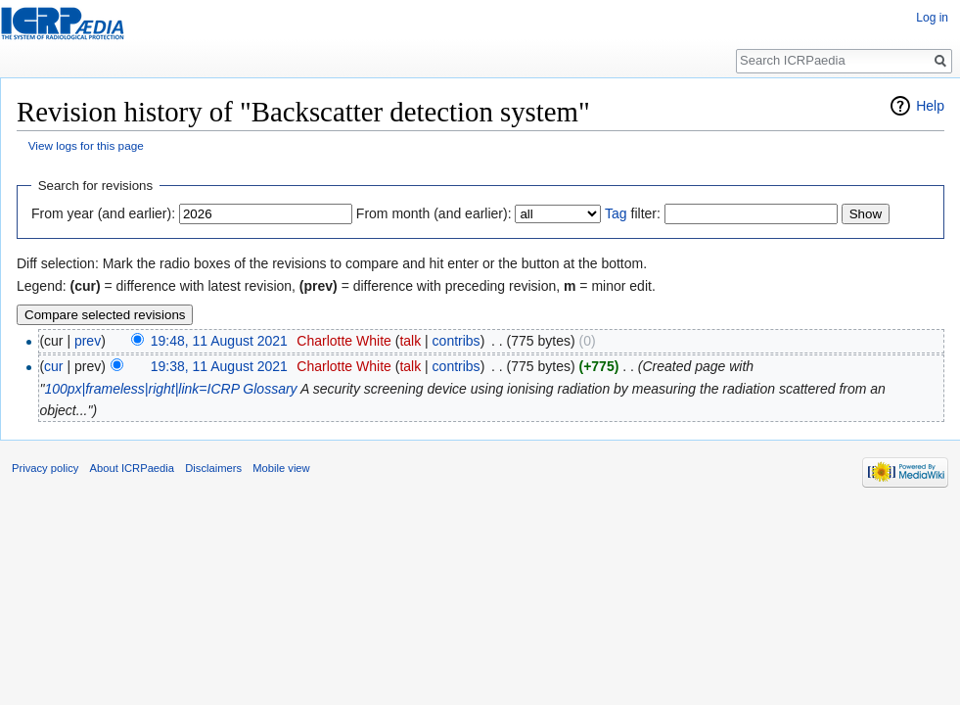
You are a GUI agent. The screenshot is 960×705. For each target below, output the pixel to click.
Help (930, 106)
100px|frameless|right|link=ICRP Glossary (170, 389)
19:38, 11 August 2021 (219, 366)
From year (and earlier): (103, 213)
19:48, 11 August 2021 (219, 341)
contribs (456, 341)
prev (87, 341)
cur (53, 366)
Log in (932, 17)
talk (410, 341)
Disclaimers (213, 468)
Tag (616, 213)
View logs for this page (86, 145)
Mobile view (280, 468)
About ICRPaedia (132, 468)
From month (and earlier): (434, 213)
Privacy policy (45, 468)
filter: (633, 213)
